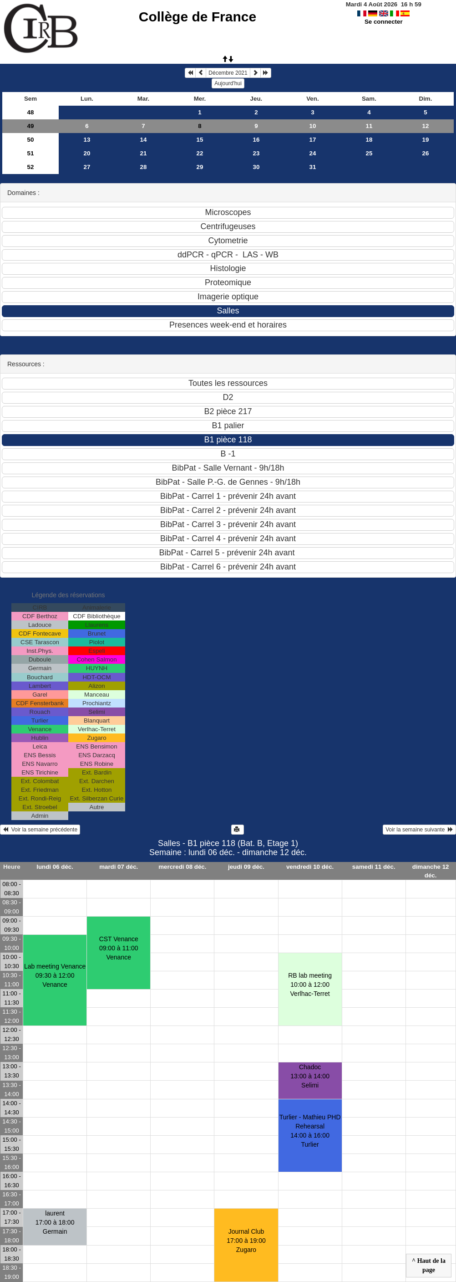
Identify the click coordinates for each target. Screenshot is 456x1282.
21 (143, 153)
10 (312, 126)
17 (312, 139)
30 (256, 167)
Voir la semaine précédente (40, 829)
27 (87, 167)
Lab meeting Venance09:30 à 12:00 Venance (55, 975)
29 (200, 167)
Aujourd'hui (228, 83)
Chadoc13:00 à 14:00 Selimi (309, 1076)
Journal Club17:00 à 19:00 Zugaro (246, 1240)
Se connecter (384, 21)
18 (369, 139)
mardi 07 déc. (118, 866)
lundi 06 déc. (54, 866)
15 (200, 139)
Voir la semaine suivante (419, 829)
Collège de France (197, 16)
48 (30, 112)
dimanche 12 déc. (430, 871)
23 (256, 153)
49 (30, 126)
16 (256, 139)
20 (87, 153)
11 (369, 126)
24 (312, 153)
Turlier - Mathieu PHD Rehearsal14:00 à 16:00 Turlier (310, 1130)
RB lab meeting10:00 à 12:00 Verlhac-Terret (310, 984)
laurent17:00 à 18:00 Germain (55, 1222)
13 (87, 139)
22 (200, 153)
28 (143, 167)
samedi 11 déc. (373, 866)
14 (143, 139)
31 (312, 167)
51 (30, 153)
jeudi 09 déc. (246, 866)
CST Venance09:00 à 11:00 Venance (118, 948)
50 (30, 139)
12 (425, 126)
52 (30, 167)
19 (425, 139)
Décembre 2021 (227, 73)
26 (425, 153)
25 (369, 153)
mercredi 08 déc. (182, 866)
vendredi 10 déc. (310, 866)
